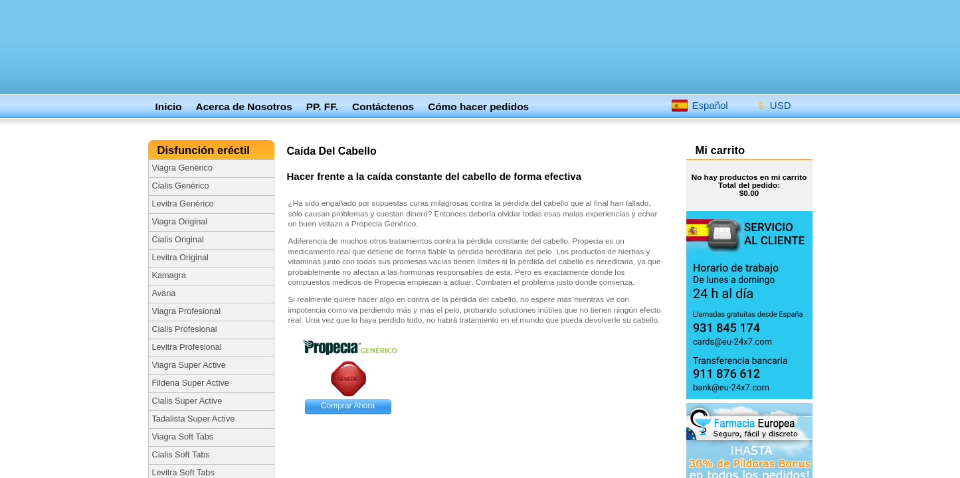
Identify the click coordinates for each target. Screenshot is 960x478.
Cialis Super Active (187, 401)
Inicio (168, 106)
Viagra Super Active (189, 365)
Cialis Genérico (180, 186)
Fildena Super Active (190, 383)
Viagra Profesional (186, 311)
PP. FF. (322, 106)
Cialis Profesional (184, 329)
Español (699, 105)
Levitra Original (180, 257)
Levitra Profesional (187, 347)
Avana (164, 293)
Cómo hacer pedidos (478, 106)
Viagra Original (180, 221)
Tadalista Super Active (193, 419)
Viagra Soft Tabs (183, 436)
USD (770, 103)
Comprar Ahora (348, 405)
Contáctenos (383, 106)
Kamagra (169, 275)
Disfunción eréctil (205, 150)
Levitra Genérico (183, 203)
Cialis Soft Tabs (181, 454)
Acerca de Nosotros (244, 106)
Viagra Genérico (182, 168)
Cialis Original (178, 239)
